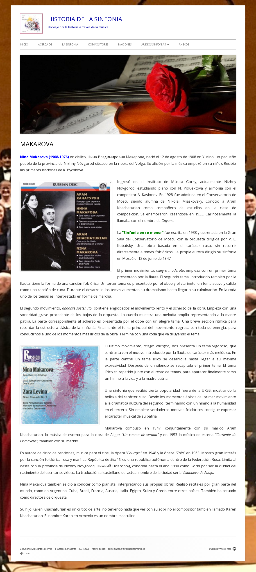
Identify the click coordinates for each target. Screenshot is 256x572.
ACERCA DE (45, 44)
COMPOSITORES (98, 44)
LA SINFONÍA (70, 44)
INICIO (24, 44)
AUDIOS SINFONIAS (153, 44)
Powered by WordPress (222, 549)
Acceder (26, 553)
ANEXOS (184, 44)
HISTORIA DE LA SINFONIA (85, 19)
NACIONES (124, 44)
